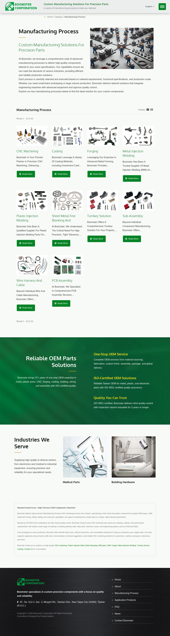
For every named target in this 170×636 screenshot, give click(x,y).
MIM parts (102, 545)
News (117, 613)
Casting (20, 549)
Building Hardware (123, 482)
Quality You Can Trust (110, 398)
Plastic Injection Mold (76, 545)
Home (50, 17)
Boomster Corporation (44, 613)
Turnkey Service (143, 545)
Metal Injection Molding (127, 545)
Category (58, 17)
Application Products (125, 600)
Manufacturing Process (74, 17)
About (118, 586)
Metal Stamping (91, 545)
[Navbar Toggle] (162, 6)
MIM (109, 545)
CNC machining (61, 545)
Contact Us (28, 549)
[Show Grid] (148, 110)
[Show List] (152, 110)
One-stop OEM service (111, 354)
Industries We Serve (32, 443)
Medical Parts (71, 482)
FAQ (117, 607)
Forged (114, 545)
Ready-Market (47, 616)
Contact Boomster (124, 620)
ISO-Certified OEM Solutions (115, 378)
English (150, 6)
